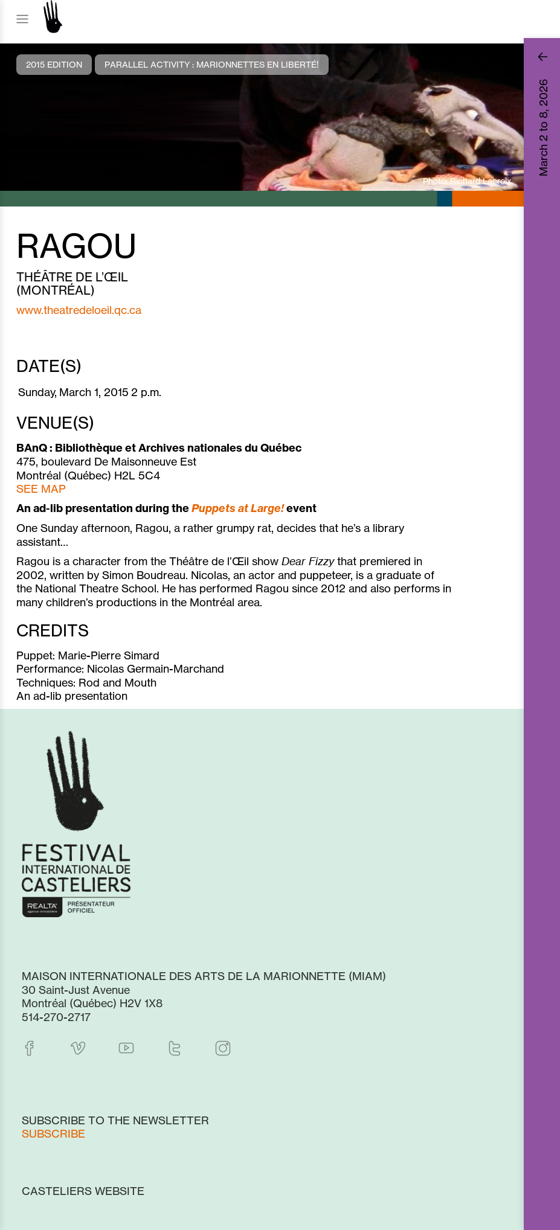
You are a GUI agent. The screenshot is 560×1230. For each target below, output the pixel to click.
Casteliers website (83, 1190)
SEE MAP (41, 488)
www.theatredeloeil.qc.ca (78, 309)
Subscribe (53, 1133)
